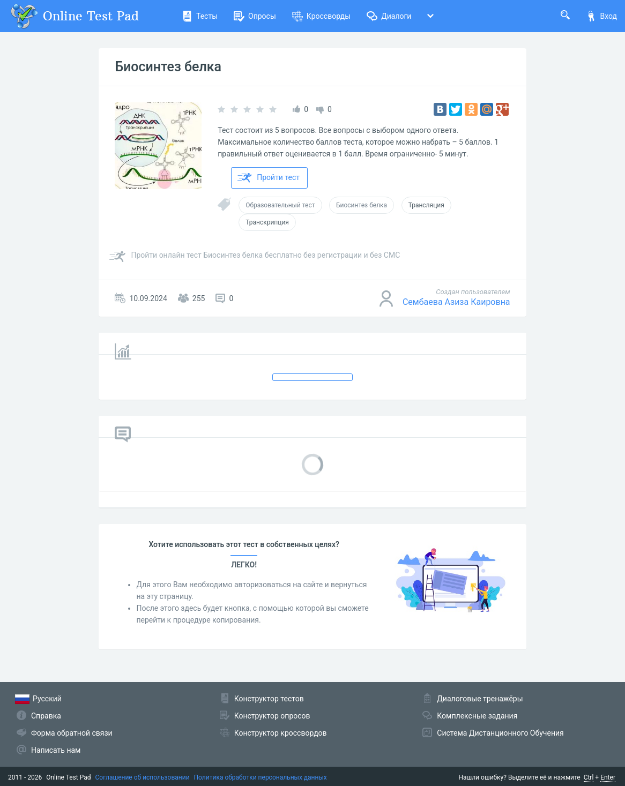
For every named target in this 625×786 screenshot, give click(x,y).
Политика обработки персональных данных (260, 777)
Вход (601, 16)
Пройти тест (268, 178)
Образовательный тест (280, 205)
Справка (46, 716)
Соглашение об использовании (142, 777)
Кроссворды (321, 16)
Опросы (255, 16)
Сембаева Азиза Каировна (456, 302)
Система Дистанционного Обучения (500, 733)
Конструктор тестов (269, 698)
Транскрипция (267, 222)
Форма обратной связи (72, 733)
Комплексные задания (477, 716)
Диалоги (389, 16)
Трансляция (426, 205)
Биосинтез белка (168, 66)
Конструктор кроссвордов (280, 733)
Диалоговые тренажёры (480, 698)
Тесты (200, 16)
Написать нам (55, 750)
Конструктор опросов (272, 716)
